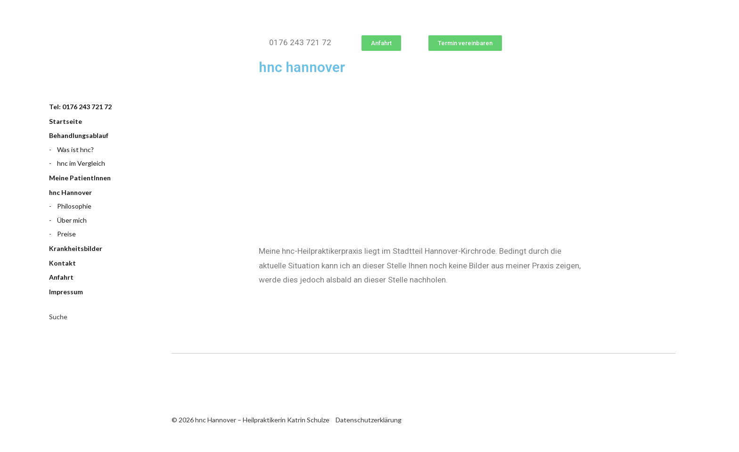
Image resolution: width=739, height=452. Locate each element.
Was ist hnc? (75, 149)
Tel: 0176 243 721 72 (80, 107)
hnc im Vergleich (81, 163)
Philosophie (74, 206)
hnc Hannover (70, 192)
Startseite (65, 121)
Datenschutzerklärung (369, 420)
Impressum (66, 292)
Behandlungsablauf (78, 135)
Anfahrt (61, 277)
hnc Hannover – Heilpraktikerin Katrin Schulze (96, 58)
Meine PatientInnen (80, 178)
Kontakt (62, 263)
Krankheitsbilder (75, 248)
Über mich (72, 220)
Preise (66, 234)
